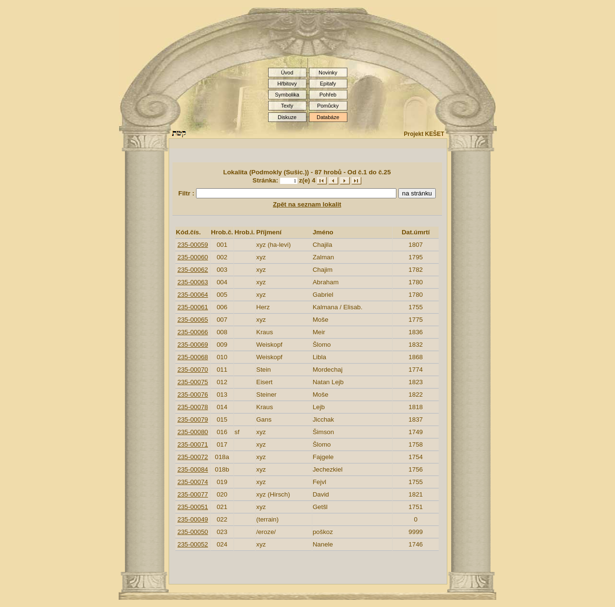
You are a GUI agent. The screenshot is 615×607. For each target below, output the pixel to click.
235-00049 (192, 519)
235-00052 (192, 544)
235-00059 (192, 244)
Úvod (287, 72)
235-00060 (192, 257)
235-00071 (192, 444)
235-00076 (192, 394)
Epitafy (328, 83)
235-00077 (192, 494)
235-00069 (192, 344)
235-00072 (192, 457)
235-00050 (192, 531)
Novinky (328, 72)
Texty (287, 106)
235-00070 (192, 369)
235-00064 (192, 294)
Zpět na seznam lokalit (307, 204)
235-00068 (192, 357)
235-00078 (192, 407)
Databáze (328, 117)
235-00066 (192, 332)
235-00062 (192, 269)
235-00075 (192, 382)
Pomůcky (328, 106)
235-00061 (192, 307)
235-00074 (192, 482)
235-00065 (192, 319)
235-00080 (192, 432)
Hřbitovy (286, 83)
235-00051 (192, 506)
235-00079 (192, 419)
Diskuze (287, 117)
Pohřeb (328, 94)
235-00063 (192, 282)
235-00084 (192, 469)
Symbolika (287, 94)
